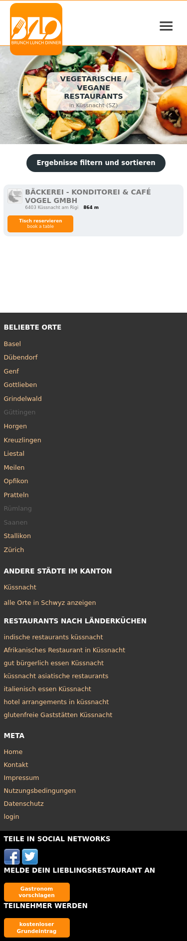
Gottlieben (20, 384)
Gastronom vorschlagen (36, 892)
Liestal (14, 453)
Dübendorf (21, 357)
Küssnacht (20, 587)
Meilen (14, 467)
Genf (11, 371)
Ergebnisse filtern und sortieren (95, 163)
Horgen (15, 426)
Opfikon (16, 481)
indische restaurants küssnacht (53, 637)
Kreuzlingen (22, 440)
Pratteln (16, 495)
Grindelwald (23, 398)
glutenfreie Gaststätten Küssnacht (58, 715)
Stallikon (17, 536)
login (11, 816)
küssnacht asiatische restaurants (56, 676)
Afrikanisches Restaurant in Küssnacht (65, 650)
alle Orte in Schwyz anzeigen (50, 602)
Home (13, 751)
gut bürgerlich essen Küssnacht (54, 663)
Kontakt (16, 764)
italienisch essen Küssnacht (47, 689)
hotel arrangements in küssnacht (56, 702)
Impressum (21, 777)
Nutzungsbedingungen (40, 790)
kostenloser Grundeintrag (37, 927)
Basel (12, 344)
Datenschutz (24, 803)
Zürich (14, 550)
